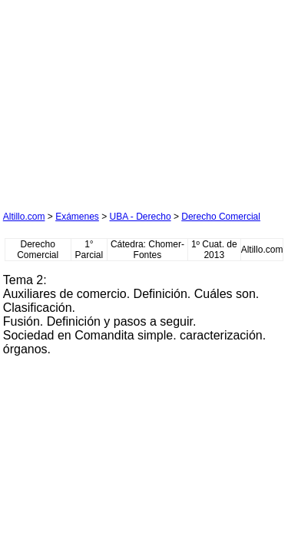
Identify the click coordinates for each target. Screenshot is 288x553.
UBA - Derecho (140, 216)
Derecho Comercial (220, 216)
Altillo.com (24, 216)
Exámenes (77, 216)
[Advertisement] (118, 99)
